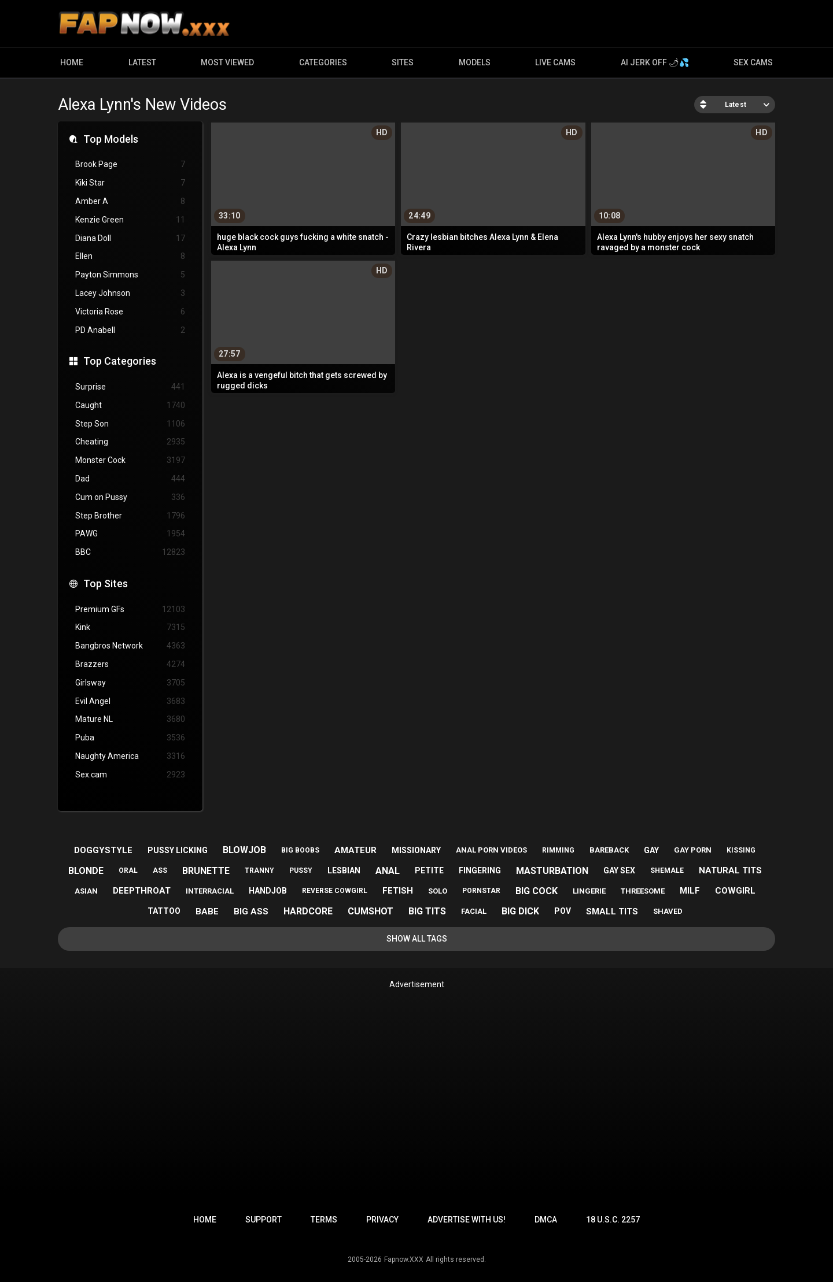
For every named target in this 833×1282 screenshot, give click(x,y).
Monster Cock (130, 460)
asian (86, 891)
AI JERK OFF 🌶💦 (655, 62)
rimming (558, 850)
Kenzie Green (130, 220)
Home (71, 62)
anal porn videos (491, 850)
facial (473, 911)
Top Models (110, 139)
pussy (300, 870)
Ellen (130, 256)
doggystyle (103, 850)
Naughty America (130, 756)
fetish (397, 890)
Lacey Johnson (130, 293)
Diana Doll (130, 238)
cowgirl (735, 890)
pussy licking (178, 850)
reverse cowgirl (334, 891)
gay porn (693, 850)
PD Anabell (130, 330)
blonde (86, 870)
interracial (210, 891)
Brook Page (130, 164)
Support (263, 1219)
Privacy (382, 1219)
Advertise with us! (466, 1219)
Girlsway (130, 683)
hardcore (308, 911)
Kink (130, 627)
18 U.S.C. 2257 (613, 1219)
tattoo (164, 911)
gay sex (619, 870)
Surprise (130, 387)
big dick (520, 911)
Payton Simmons (130, 275)
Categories (323, 62)
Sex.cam (130, 775)
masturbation (552, 870)
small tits (612, 911)
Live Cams (555, 62)
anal (387, 870)
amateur (355, 850)
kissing (741, 850)
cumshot (370, 911)
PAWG (130, 534)
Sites (403, 62)
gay (651, 850)
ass (160, 870)
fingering (480, 870)
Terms (324, 1219)
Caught (130, 405)
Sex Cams (753, 62)
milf (690, 890)
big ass (251, 911)
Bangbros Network (130, 646)
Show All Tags (416, 938)
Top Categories (119, 361)
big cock (536, 890)
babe (207, 911)
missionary (416, 850)
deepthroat (142, 890)
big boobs (300, 850)
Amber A (130, 201)
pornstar (481, 891)
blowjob (244, 849)
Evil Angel (130, 701)
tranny (259, 870)
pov (562, 911)
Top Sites (105, 583)
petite (429, 870)
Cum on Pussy (130, 497)
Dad (130, 479)
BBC (130, 552)
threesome (643, 891)
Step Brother (130, 516)
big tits (427, 911)
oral (128, 870)
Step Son (130, 424)
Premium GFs (130, 609)
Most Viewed (227, 62)
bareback (609, 850)
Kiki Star (130, 183)
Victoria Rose (130, 312)
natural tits (730, 870)
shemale (667, 870)
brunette (206, 870)
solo (437, 891)
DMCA (546, 1219)
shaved (668, 911)
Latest (142, 62)
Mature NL (130, 719)
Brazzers (130, 664)
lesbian (343, 870)
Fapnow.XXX (403, 1259)
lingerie (589, 891)
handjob (268, 890)
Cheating (130, 442)
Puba (130, 738)
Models (475, 62)
